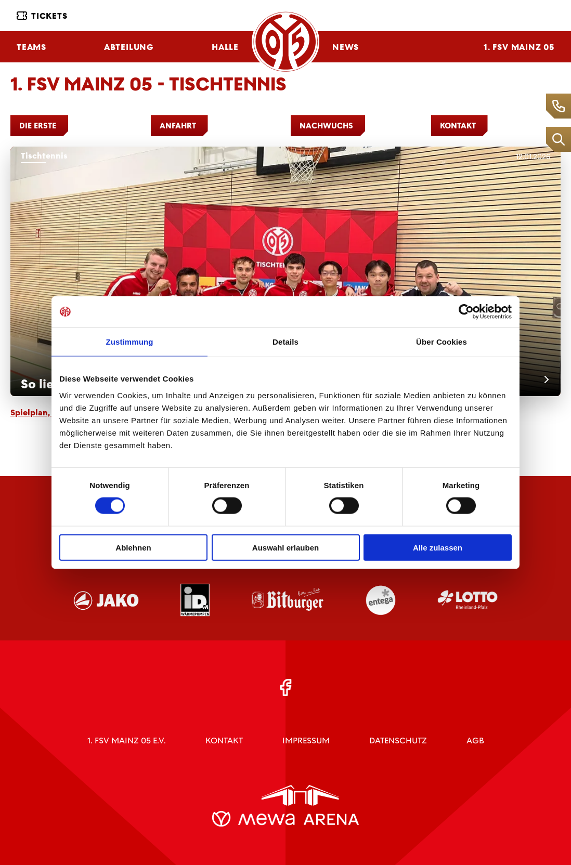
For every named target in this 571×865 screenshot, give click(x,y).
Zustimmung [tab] (129, 341)
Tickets (42, 15)
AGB (475, 740)
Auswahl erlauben (285, 547)
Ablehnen (133, 547)
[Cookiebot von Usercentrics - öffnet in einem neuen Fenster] (466, 312)
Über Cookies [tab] (441, 341)
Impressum (306, 740)
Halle (225, 47)
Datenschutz (398, 740)
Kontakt (224, 740)
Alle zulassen (437, 547)
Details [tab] (285, 341)
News (345, 47)
